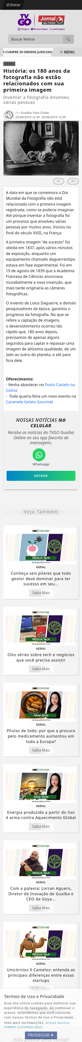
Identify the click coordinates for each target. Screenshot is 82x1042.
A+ (73, 181)
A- (58, 181)
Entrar (13, 4)
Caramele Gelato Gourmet (29, 401)
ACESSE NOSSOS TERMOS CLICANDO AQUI (37, 1025)
